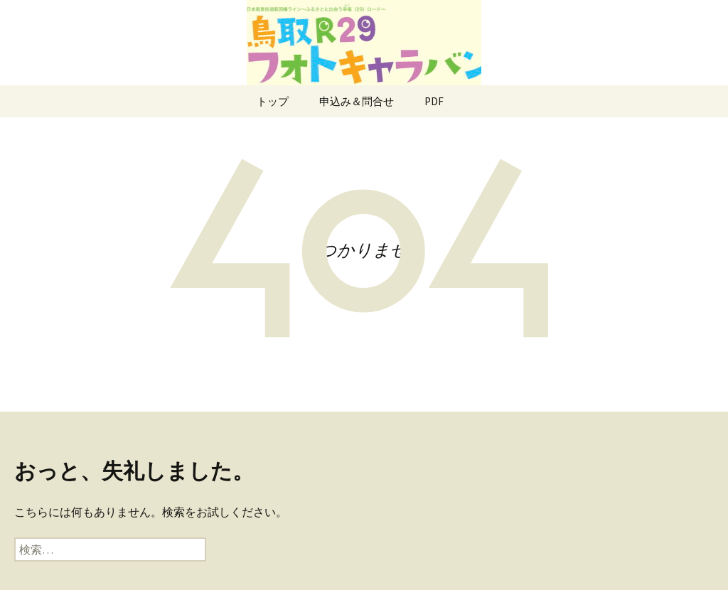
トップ (273, 101)
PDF (434, 101)
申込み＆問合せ (356, 101)
